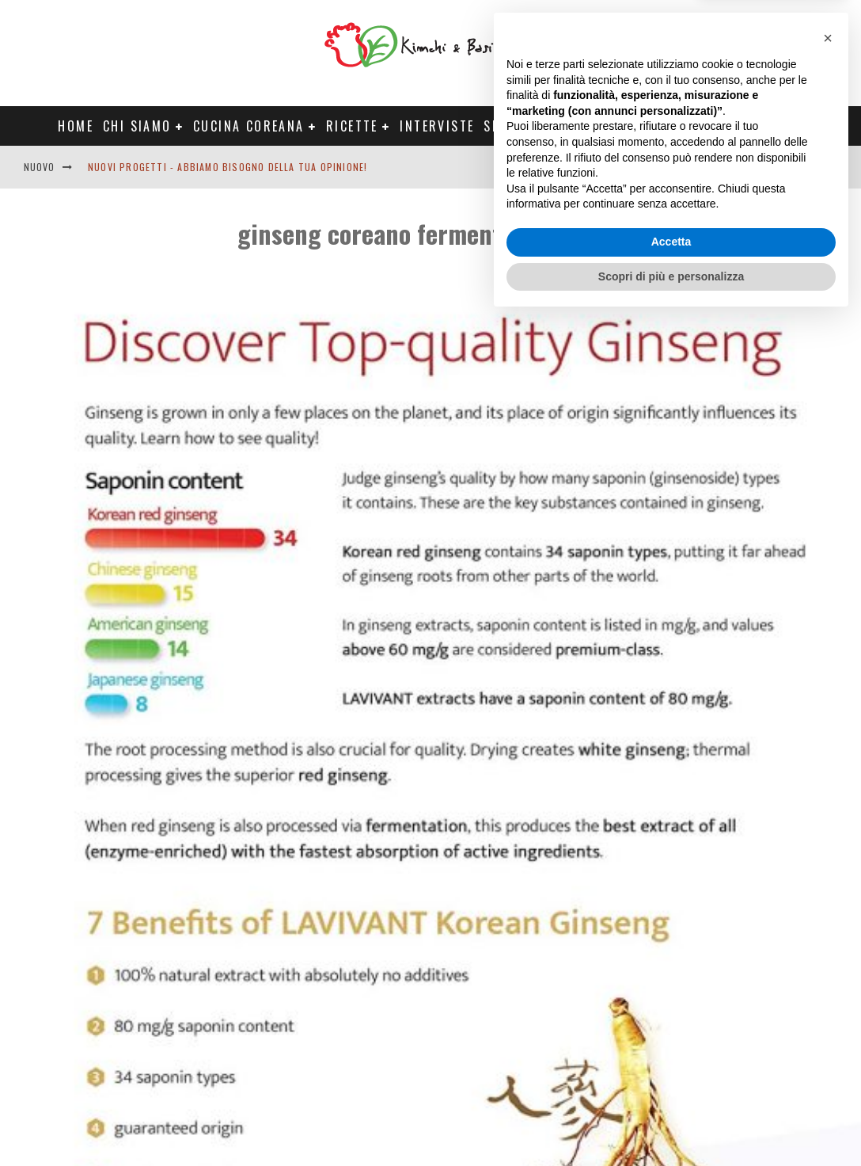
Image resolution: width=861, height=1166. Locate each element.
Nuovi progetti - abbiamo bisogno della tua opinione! (227, 166)
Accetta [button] (671, 1088)
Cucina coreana (249, 125)
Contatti (785, 166)
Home (75, 125)
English (724, 166)
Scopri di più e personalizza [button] (671, 1122)
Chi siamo (137, 125)
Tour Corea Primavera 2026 (712, 125)
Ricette (352, 125)
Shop (501, 125)
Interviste (437, 125)
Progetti (571, 125)
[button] (827, 884)
